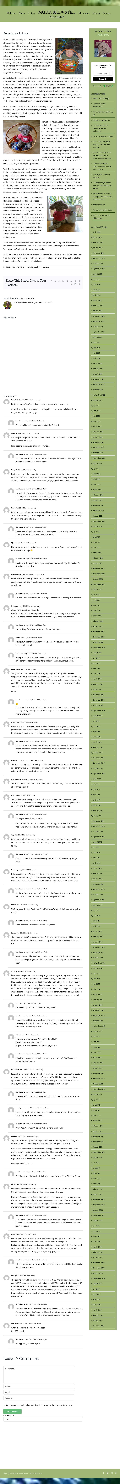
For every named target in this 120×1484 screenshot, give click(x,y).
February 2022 (98, 495)
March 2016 (97, 868)
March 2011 (97, 1184)
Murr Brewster (10, 267)
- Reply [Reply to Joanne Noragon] (41, 574)
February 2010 (98, 1252)
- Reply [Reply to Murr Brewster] (44, 421)
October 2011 (98, 1147)
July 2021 (96, 532)
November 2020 (99, 574)
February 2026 (98, 242)
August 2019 (97, 653)
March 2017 (97, 805)
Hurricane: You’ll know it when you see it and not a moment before (102, 196)
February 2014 (98, 1000)
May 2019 (96, 668)
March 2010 (97, 1247)
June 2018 (96, 726)
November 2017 (99, 763)
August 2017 (97, 779)
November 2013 (99, 1015)
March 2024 (97, 363)
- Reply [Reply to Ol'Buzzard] (38, 1323)
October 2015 (98, 894)
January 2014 (97, 1005)
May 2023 (96, 416)
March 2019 (97, 679)
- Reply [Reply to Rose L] (35, 870)
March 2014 (97, 994)
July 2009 (96, 1289)
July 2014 (96, 973)
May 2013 (96, 1047)
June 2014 (96, 979)
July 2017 (96, 784)
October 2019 (98, 642)
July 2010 (96, 1226)
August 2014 (97, 968)
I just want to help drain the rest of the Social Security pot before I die (102, 155)
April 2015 (96, 926)
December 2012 (98, 1073)
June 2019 (96, 663)
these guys (32, 412)
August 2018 (97, 716)
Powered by (103, 86)
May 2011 (96, 1173)
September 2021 (99, 521)
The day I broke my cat (101, 120)
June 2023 (96, 411)
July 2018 (96, 721)
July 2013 (96, 1036)
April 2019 (96, 674)
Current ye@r (9, 1415)
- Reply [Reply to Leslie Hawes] (44, 653)
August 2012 (97, 1094)
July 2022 (96, 468)
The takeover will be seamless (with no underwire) (100, 128)
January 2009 (97, 1320)
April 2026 (96, 232)
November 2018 (99, 700)
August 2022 (97, 463)
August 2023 (97, 400)
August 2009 (97, 1284)
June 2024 (96, 348)
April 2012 (96, 1115)
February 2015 (98, 937)
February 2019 (98, 684)
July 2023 (96, 405)
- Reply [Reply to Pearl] (33, 669)
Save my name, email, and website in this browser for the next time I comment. (39, 1405)
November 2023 (99, 384)
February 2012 (98, 1126)
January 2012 (97, 1131)
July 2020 (96, 595)
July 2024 (96, 342)
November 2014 (99, 952)
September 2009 (99, 1278)
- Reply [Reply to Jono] (33, 795)
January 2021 (97, 563)
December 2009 (98, 1263)
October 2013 (98, 1021)
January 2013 (97, 1068)
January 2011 (97, 1194)
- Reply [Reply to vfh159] (39, 638)
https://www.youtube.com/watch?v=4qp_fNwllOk (36, 1045)
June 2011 (96, 1168)
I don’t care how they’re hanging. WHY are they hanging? (101, 144)
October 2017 (98, 768)
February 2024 (98, 369)
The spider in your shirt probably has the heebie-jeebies (102, 185)
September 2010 (99, 1215)
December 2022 (98, 442)
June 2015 (96, 915)
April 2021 (96, 547)
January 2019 (97, 689)
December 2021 (98, 505)
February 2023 (98, 432)
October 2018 (98, 705)
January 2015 (97, 942)
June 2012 (96, 1105)
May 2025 (96, 290)
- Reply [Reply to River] (33, 1234)
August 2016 (97, 842)
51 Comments (44, 267)
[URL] (39, 1398)
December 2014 (98, 947)
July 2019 (96, 658)
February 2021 (98, 558)
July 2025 (96, 279)
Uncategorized (33, 267)
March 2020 (97, 616)
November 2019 (99, 637)
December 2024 (98, 316)
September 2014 (99, 963)
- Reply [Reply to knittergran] (38, 606)
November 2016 (99, 826)
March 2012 (97, 1121)
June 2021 (96, 537)
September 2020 (99, 584)
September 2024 (99, 332)
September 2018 (99, 710)
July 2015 (96, 910)
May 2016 (96, 858)
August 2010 (97, 1221)
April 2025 (96, 295)
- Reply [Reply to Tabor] (35, 508)
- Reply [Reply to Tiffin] (34, 971)
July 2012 (96, 1099)
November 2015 (99, 889)
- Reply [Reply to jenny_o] (35, 722)
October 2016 (98, 831)
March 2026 (97, 237)
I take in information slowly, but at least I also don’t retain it (102, 166)
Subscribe (103, 79)
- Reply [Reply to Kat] (32, 1276)
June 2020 (96, 600)
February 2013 (98, 1063)
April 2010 (96, 1242)
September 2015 (99, 900)
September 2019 (99, 647)
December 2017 (98, 758)
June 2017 (96, 789)
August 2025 (97, 274)
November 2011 (99, 1142)
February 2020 (98, 621)
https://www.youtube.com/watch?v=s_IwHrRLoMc (37, 1039)
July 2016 (96, 847)
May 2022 (96, 479)
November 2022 (99, 447)
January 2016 (97, 879)
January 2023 (97, 437)
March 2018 (97, 742)
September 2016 (99, 837)
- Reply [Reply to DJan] (34, 543)
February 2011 (98, 1189)
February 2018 (98, 747)
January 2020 (97, 626)
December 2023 (98, 379)
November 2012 (99, 1079)
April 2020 (96, 610)
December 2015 (98, 884)
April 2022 (96, 484)
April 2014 (96, 989)
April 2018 (96, 737)
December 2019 (98, 632)
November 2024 (99, 321)
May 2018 (96, 731)
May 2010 (96, 1236)
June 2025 (96, 284)
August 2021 (97, 526)
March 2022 (97, 490)
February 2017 (98, 810)
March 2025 (97, 300)
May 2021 (96, 542)
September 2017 (99, 774)
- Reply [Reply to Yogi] (34, 835)
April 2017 (96, 800)
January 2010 (97, 1257)
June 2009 (96, 1294)
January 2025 (97, 311)
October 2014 (98, 958)
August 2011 (97, 1157)
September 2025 (99, 269)
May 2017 (96, 795)
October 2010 (98, 1210)
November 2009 (99, 1268)
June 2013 (96, 1042)
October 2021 (98, 516)
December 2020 (98, 568)
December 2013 (98, 1010)
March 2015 (97, 931)
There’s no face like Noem (102, 210)
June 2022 (96, 474)
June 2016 (96, 852)
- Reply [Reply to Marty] (35, 470)
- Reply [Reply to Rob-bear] (36, 1136)
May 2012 (96, 1110)
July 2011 (96, 1163)
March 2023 (97, 426)
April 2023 (96, 421)
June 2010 (96, 1231)
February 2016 (98, 873)
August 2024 (97, 337)
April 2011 (96, 1178)
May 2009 (96, 1299)
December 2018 (98, 695)
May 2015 (96, 921)
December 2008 (98, 1326)
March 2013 (97, 1057)
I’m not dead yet (99, 205)
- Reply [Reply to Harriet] (35, 1184)
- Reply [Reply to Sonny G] (36, 433)
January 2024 (97, 374)
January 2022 (97, 500)
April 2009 (96, 1305)
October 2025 (98, 263)
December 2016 (98, 821)
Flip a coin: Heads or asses (103, 136)
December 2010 (98, 1199)
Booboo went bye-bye (101, 98)
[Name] (39, 1386)
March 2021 (97, 553)
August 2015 (97, 905)
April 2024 (96, 358)
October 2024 (98, 327)
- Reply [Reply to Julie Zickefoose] (40, 1070)
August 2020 (97, 589)
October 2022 (98, 453)
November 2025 (99, 258)
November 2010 (99, 1205)
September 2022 (99, 458)
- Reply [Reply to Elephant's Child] (41, 760)
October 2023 (98, 390)
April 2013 (96, 1052)
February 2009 (98, 1315)
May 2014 (96, 984)
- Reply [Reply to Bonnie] (35, 933)
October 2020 (98, 579)
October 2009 (98, 1273)
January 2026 (97, 248)
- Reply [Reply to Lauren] (35, 905)
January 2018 (97, 752)
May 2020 (96, 605)
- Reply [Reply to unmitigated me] (46, 1108)
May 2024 (96, 353)
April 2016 (96, 863)
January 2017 (97, 816)
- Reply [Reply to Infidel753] (38, 400)
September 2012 (99, 1089)
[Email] (39, 1392)
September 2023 (99, 395)
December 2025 (98, 253)
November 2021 (99, 511)
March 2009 (97, 1310)
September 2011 (99, 1152)
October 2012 (98, 1084)
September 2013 (99, 1026)
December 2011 (98, 1136)
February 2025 (98, 305)
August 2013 (97, 1031)
